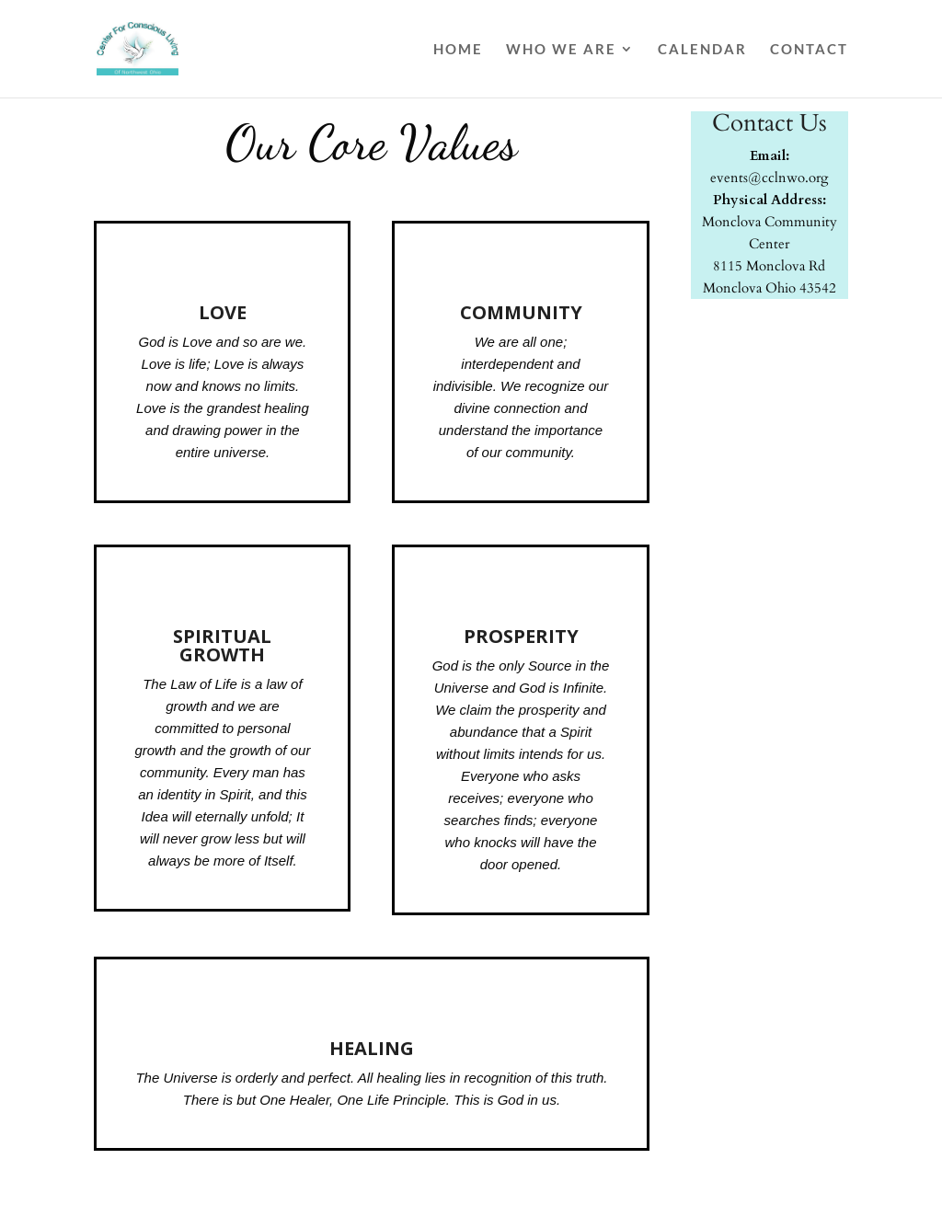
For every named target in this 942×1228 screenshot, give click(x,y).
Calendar (702, 49)
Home (458, 49)
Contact (809, 49)
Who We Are (561, 49)
